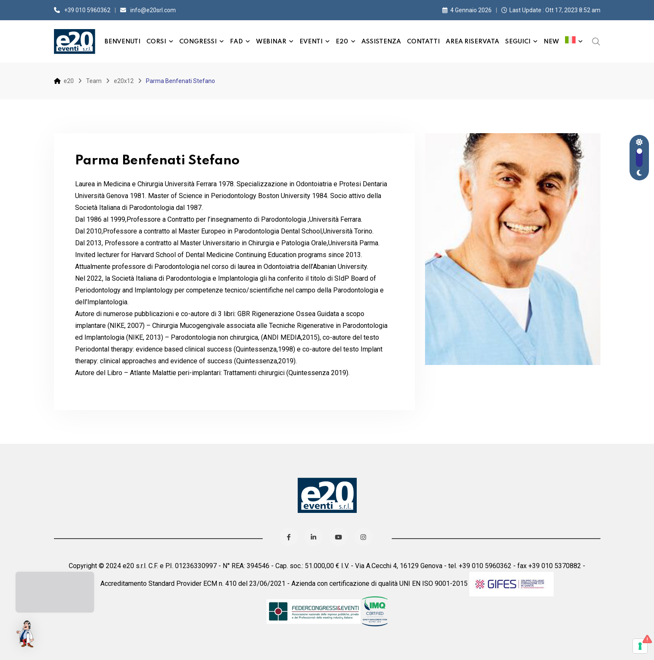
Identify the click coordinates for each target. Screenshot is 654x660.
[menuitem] (574, 41)
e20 (342, 42)
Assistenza (381, 42)
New (551, 42)
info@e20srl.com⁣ (153, 10)
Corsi (156, 42)
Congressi (198, 42)
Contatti (423, 42)
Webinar (271, 42)
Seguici (517, 42)
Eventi (311, 42)
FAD (236, 42)
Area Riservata (472, 42)
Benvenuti (122, 42)
